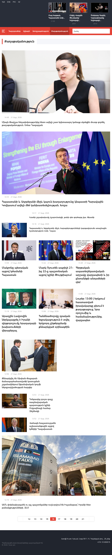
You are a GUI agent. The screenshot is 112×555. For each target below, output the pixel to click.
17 (59, 519)
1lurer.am (11, 545)
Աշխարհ (26, 31)
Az (19, 2)
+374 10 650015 (103, 542)
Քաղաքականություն (59, 31)
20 (77, 519)
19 (71, 519)
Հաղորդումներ (15, 31)
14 (41, 519)
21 (83, 519)
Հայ (3, 2)
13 (35, 519)
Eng (8, 2)
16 (53, 519)
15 (47, 519)
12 (29, 519)
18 (65, 519)
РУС (14, 2)
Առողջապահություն (41, 31)
